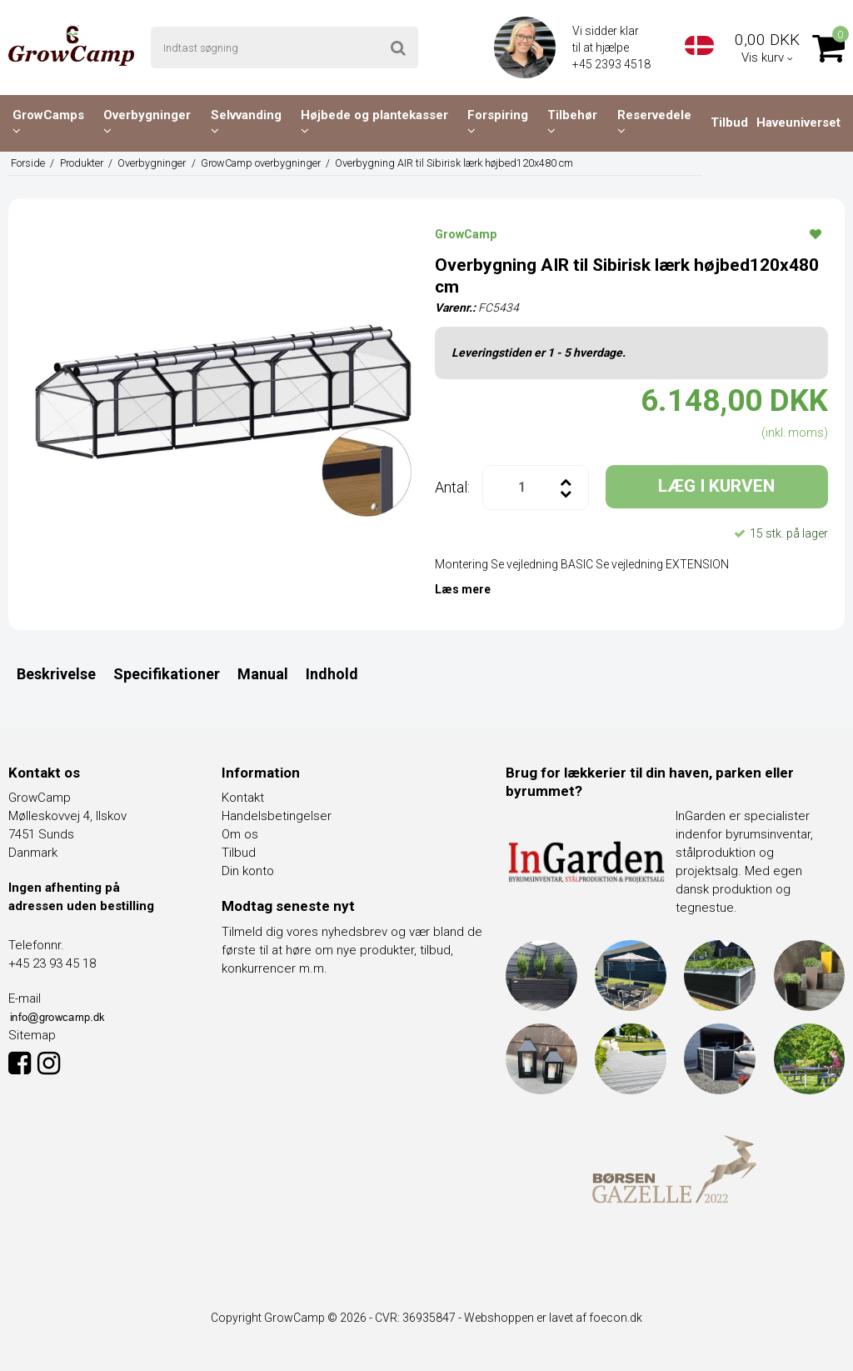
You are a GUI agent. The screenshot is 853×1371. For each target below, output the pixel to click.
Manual (262, 674)
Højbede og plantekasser (374, 122)
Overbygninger (147, 122)
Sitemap (32, 1035)
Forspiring (497, 122)
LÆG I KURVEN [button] (716, 486)
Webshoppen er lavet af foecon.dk (553, 1317)
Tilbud (729, 122)
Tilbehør (572, 122)
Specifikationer (166, 674)
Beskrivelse (56, 674)
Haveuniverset (798, 122)
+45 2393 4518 (612, 64)
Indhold (332, 674)
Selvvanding (246, 122)
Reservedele (654, 122)
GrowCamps (48, 122)
